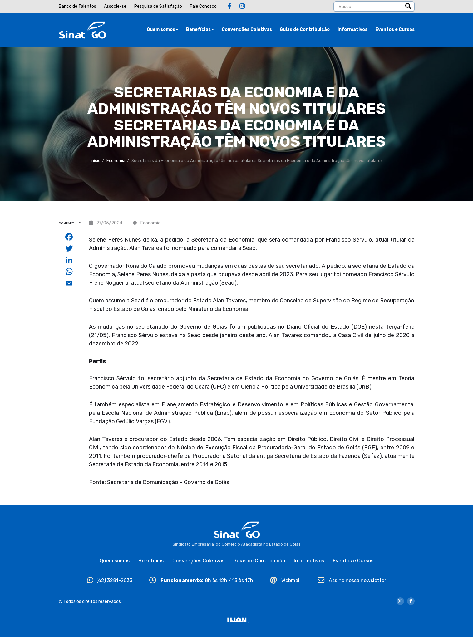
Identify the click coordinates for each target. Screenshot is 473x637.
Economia (116, 160)
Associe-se (115, 6)
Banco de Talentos (77, 6)
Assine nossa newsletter (352, 580)
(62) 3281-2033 (109, 580)
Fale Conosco (203, 6)
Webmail (285, 580)
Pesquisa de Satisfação (158, 6)
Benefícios (200, 29)
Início (96, 160)
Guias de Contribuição (305, 29)
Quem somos (162, 29)
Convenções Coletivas (247, 29)
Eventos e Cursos (395, 29)
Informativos (352, 29)
